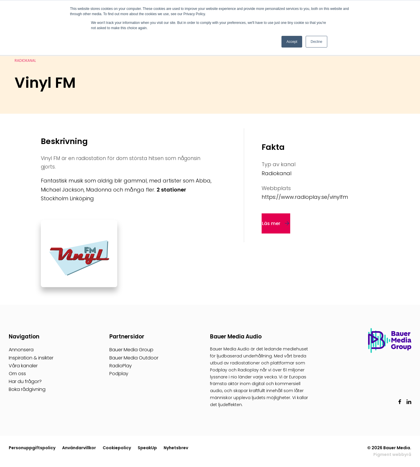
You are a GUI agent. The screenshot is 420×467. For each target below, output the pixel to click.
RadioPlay (120, 365)
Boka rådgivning (27, 389)
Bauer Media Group (131, 349)
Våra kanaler (23, 365)
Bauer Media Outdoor (133, 357)
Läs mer (271, 223)
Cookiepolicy (117, 448)
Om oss (17, 373)
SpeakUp (147, 448)
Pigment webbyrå (392, 454)
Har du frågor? (25, 381)
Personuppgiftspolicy (32, 448)
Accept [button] (291, 42)
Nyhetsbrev (176, 448)
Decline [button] (316, 42)
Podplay (118, 373)
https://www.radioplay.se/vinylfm (305, 197)
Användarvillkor (79, 448)
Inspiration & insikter (31, 357)
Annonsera (21, 349)
